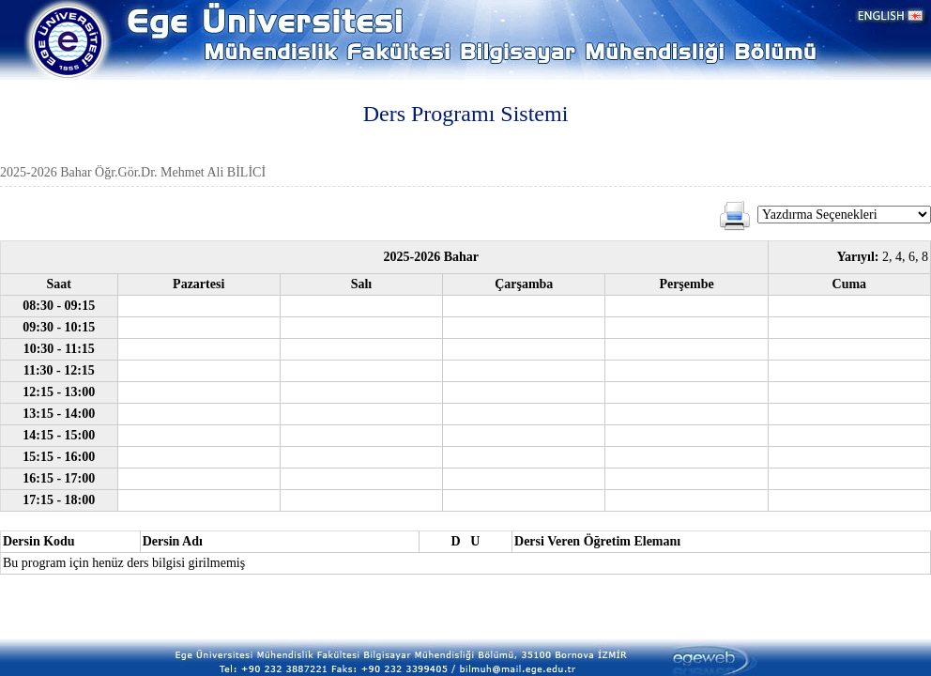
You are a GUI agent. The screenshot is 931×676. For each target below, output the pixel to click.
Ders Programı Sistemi (466, 113)
